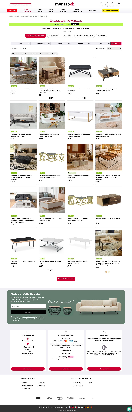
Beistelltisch (101, 35)
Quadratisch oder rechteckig (35, 35)
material (80, 43)
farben (60, 43)
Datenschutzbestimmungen (30, 317)
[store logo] (64, 5)
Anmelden (28, 312)
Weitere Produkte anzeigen (66, 278)
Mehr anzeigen (28, 368)
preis (20, 43)
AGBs (90, 382)
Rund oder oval (54, 35)
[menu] (66, 10)
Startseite (11, 16)
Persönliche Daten (78, 385)
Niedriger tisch (28, 16)
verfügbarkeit (40, 43)
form (100, 43)
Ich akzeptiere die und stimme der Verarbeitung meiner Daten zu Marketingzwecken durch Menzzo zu (27, 318)
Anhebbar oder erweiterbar (84, 35)
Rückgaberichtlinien (27, 385)
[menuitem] (12, 10)
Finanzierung (41, 382)
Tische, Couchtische (19, 16)
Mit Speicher (67, 35)
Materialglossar (25, 388)
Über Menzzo (76, 382)
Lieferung (24, 382)
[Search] (30, 4)
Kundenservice (42, 385)
